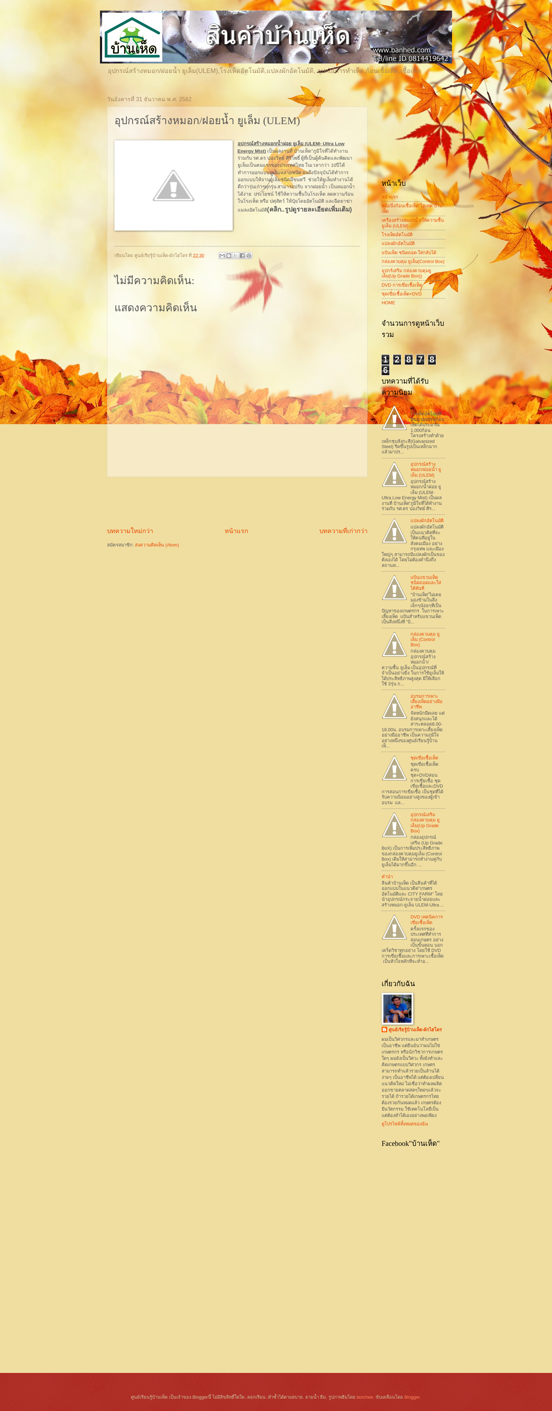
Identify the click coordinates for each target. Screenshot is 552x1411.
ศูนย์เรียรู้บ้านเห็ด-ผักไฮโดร (415, 1029)
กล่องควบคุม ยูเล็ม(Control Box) (413, 261)
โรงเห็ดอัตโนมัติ (397, 234)
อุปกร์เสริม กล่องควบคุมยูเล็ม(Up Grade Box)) (406, 273)
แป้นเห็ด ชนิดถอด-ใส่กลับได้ (409, 252)
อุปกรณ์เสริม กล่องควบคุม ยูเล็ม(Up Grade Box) (425, 822)
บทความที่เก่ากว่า (343, 531)
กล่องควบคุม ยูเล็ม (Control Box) (425, 639)
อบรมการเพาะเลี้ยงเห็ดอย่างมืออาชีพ (426, 702)
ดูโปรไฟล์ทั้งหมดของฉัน (405, 1123)
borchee (365, 1397)
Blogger (412, 1397)
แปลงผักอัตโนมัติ (398, 243)
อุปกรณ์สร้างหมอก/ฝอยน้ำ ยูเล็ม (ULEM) (425, 470)
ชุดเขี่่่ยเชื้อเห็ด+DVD (402, 294)
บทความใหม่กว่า (130, 531)
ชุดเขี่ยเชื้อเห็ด (424, 758)
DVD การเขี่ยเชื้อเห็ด (402, 285)
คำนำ (387, 876)
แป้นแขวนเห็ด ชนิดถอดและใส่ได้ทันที (425, 583)
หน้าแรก (236, 531)
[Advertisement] (237, 502)
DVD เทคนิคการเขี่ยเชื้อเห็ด (426, 919)
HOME (388, 302)
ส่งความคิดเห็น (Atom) (157, 545)
